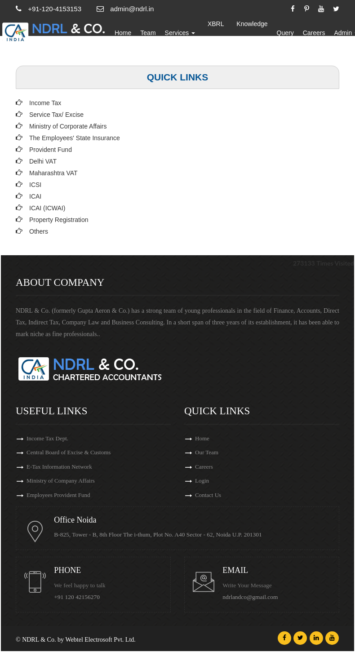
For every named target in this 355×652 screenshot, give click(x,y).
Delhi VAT (43, 161)
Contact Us (208, 495)
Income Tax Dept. (47, 438)
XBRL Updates (221, 33)
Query (290, 33)
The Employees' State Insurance (74, 138)
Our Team (206, 452)
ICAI (35, 196)
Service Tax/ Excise (56, 114)
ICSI (35, 184)
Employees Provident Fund (58, 495)
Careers (319, 33)
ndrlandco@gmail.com (251, 597)
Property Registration (59, 219)
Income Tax (45, 102)
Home (128, 33)
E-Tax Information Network (59, 467)
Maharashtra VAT (53, 173)
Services (185, 33)
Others (38, 231)
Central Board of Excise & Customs (69, 452)
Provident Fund (50, 149)
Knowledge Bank (257, 33)
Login (202, 481)
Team (153, 33)
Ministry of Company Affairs (61, 481)
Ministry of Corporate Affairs (67, 126)
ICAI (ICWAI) (47, 208)
